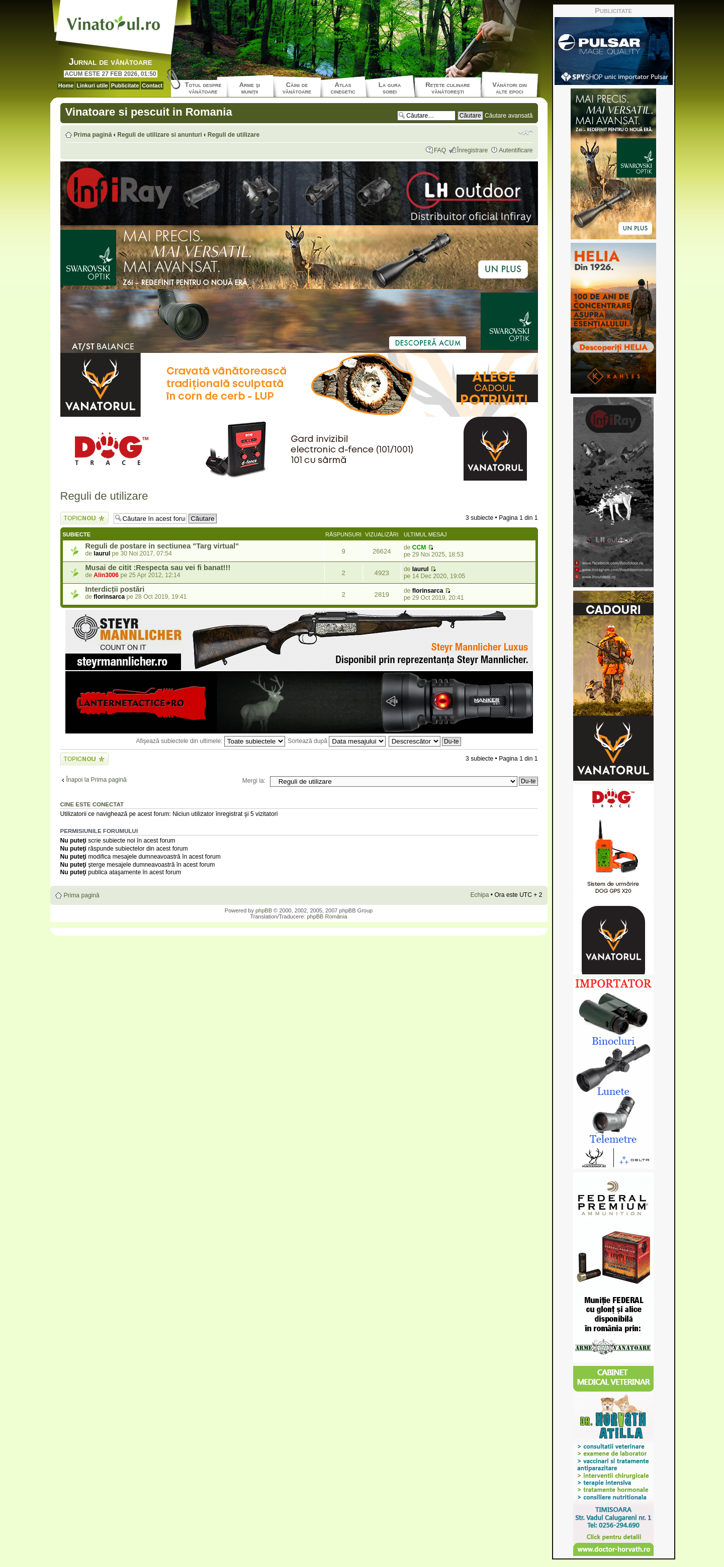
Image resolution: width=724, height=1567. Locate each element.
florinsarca (109, 596)
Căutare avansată (508, 115)
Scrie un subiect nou (84, 518)
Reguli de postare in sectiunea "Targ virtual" (162, 546)
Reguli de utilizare (234, 134)
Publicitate (125, 85)
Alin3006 (106, 575)
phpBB (263, 910)
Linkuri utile (92, 85)
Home (66, 85)
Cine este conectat (92, 804)
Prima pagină (93, 134)
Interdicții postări (115, 589)
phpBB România (327, 916)
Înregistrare (472, 150)
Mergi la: (253, 780)
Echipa (479, 894)
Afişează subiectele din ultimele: (210, 741)
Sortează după (337, 741)
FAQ (440, 150)
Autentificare (515, 150)
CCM (419, 547)
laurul (102, 553)
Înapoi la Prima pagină (96, 779)
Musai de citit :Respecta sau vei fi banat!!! (158, 568)
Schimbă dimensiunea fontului (525, 132)
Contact (152, 85)
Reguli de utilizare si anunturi (159, 134)
